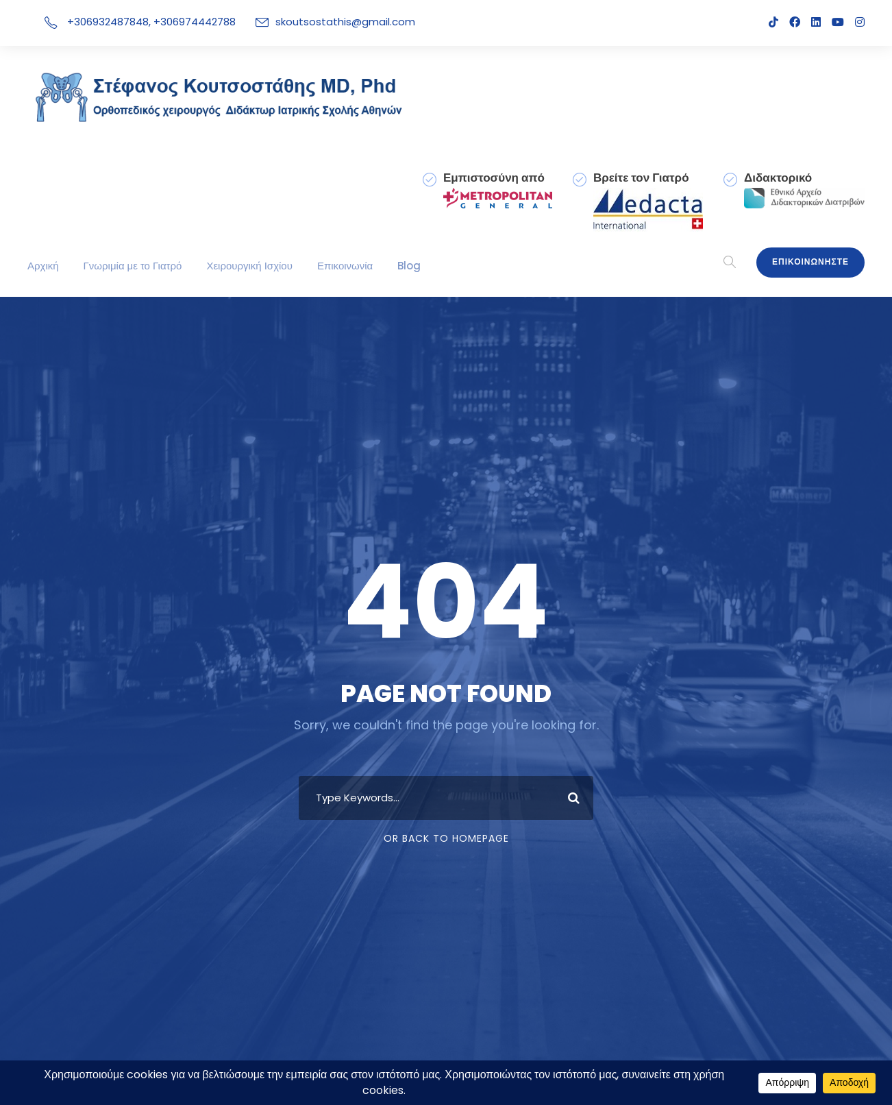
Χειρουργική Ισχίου (250, 265)
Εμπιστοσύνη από (494, 177)
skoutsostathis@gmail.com (323, 21)
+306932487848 (104, 21)
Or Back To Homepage (446, 838)
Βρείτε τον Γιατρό (641, 177)
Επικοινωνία (345, 265)
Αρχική (43, 265)
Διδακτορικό (778, 177)
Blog (408, 265)
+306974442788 (186, 21)
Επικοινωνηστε (810, 262)
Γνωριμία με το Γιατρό (133, 265)
